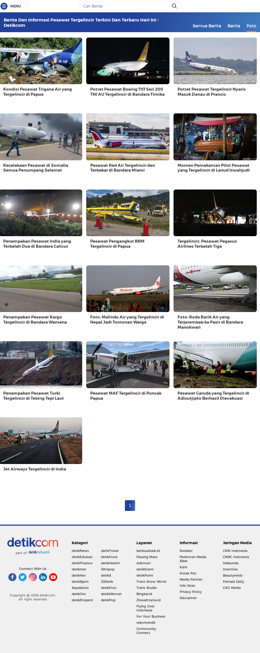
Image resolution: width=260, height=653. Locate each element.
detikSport (80, 582)
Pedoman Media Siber (193, 559)
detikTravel (110, 551)
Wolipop (107, 569)
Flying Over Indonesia (145, 608)
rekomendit (146, 623)
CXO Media (232, 588)
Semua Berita (207, 25)
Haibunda (231, 563)
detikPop (108, 600)
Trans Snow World (151, 582)
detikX (106, 575)
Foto (251, 25)
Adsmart (143, 563)
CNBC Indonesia (236, 557)
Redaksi (186, 551)
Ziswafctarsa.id (148, 600)
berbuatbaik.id (148, 551)
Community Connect (146, 631)
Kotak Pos (188, 573)
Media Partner (191, 579)
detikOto (79, 594)
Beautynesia (232, 575)
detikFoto (109, 588)
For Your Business (150, 616)
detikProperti (82, 600)
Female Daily (233, 582)
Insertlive (230, 569)
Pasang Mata (146, 557)
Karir (183, 567)
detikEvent (145, 569)
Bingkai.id (144, 594)
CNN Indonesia (235, 551)
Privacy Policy (191, 592)
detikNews (80, 551)
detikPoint (144, 575)
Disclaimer (188, 598)
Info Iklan (187, 586)
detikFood (109, 557)
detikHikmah (111, 594)
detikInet (79, 569)
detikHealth (110, 563)
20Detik (107, 582)
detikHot (79, 575)
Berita (234, 25)
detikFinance (82, 563)
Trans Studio (146, 588)
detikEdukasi (82, 557)
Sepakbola (80, 588)
